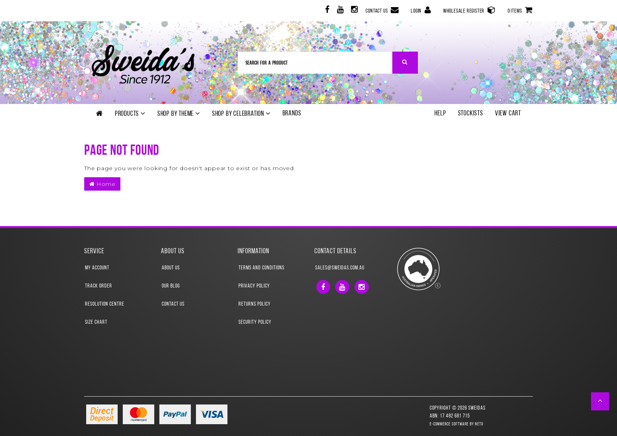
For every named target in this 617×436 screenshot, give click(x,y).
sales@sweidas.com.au (339, 268)
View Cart (508, 113)
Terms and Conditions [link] (261, 268)
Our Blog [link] (171, 286)
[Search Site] (405, 63)
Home (102, 183)
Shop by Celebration (241, 114)
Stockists (470, 113)
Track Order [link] (98, 286)
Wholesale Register (469, 10)
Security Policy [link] (255, 322)
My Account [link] (97, 268)
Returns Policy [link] (254, 304)
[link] (326, 11)
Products (130, 114)
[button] (600, 401)
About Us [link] (171, 268)
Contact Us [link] (173, 304)
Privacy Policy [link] (254, 286)
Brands (292, 113)
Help (440, 113)
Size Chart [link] (96, 322)
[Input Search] (315, 63)
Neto (479, 424)
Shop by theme (178, 114)
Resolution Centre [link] (104, 304)
